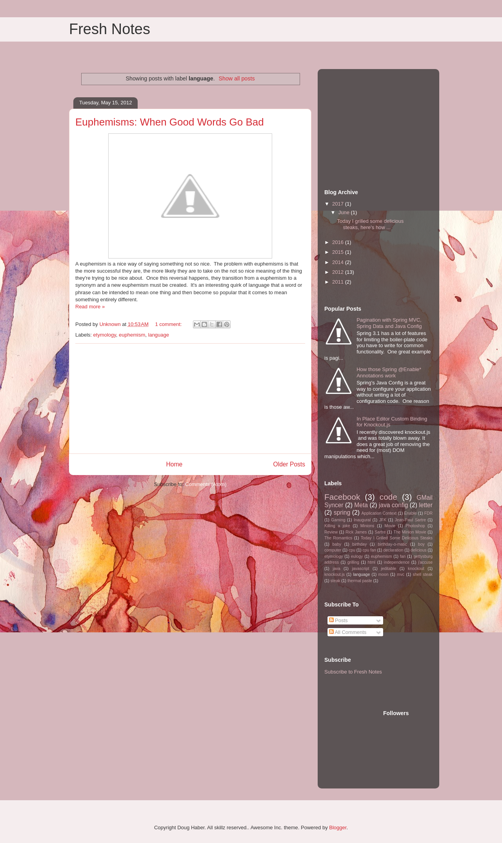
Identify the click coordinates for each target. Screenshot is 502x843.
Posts (338, 620)
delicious (418, 550)
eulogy (357, 556)
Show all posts (236, 78)
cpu (352, 550)
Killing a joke (337, 526)
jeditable (388, 568)
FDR (428, 513)
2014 (338, 262)
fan (403, 556)
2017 (338, 204)
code (388, 496)
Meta (361, 505)
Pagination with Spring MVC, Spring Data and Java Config (389, 323)
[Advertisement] (190, 399)
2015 (338, 252)
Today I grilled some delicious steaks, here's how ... (370, 224)
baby (336, 544)
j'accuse (425, 562)
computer (332, 550)
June (344, 212)
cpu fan (369, 550)
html (371, 562)
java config (393, 505)
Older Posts (289, 464)
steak (335, 581)
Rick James (356, 532)
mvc (400, 574)
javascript (360, 568)
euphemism (132, 335)
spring (342, 512)
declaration (393, 550)
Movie (389, 526)
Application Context (379, 513)
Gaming (338, 520)
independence (396, 562)
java (336, 568)
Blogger (337, 827)
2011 (338, 282)
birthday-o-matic (392, 544)
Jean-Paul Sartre (410, 520)
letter (426, 505)
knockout (416, 568)
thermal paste (359, 581)
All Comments (348, 632)
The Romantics (338, 538)
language (158, 335)
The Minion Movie (409, 532)
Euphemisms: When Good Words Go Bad (169, 122)
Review (331, 532)
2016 (338, 242)
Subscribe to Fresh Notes (353, 672)
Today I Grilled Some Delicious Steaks (397, 538)
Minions (367, 526)
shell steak (423, 574)
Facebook (342, 496)
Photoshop (415, 526)
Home (174, 464)
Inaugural (362, 520)
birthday (359, 544)
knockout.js (334, 574)
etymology (104, 335)
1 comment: (169, 324)
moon (383, 574)
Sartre (380, 532)
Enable (410, 513)
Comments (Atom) (205, 484)
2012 (338, 272)
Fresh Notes (109, 29)
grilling (353, 562)
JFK (382, 520)
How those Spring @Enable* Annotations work (388, 372)
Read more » (90, 307)
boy (421, 544)
